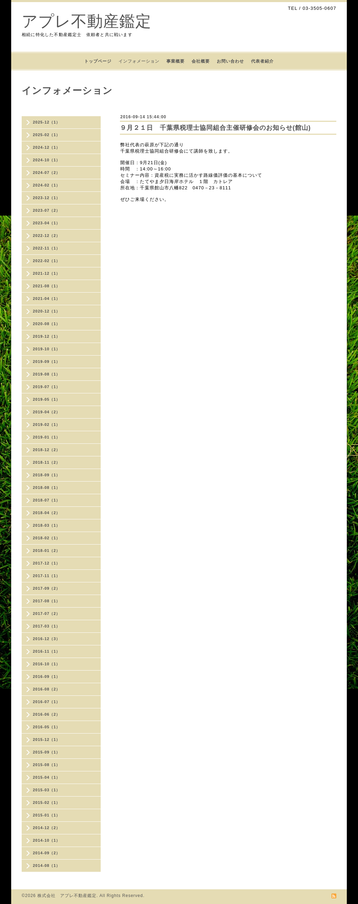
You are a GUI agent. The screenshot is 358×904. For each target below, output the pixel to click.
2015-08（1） (46, 765)
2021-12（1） (46, 273)
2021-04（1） (46, 298)
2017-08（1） (46, 601)
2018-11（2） (46, 462)
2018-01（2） (46, 550)
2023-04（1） (46, 223)
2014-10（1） (46, 840)
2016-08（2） (46, 689)
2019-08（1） (46, 374)
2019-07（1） (46, 387)
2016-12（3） (46, 639)
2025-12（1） (46, 122)
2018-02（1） (46, 538)
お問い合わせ (230, 61)
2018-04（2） (46, 513)
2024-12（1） (46, 147)
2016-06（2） (46, 714)
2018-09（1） (46, 475)
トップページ (98, 61)
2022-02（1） (46, 261)
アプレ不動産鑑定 (86, 21)
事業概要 (175, 61)
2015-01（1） (46, 815)
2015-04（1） (46, 777)
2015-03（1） (46, 790)
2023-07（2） (46, 210)
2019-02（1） (46, 424)
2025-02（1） (46, 135)
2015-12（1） (46, 739)
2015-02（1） (46, 802)
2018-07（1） (46, 500)
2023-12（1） (46, 198)
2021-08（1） (46, 286)
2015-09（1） (46, 752)
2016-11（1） (46, 651)
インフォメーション (139, 61)
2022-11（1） (46, 248)
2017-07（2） (46, 613)
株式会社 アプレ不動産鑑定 (66, 895)
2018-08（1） (46, 487)
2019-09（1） (46, 361)
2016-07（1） (46, 702)
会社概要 (201, 61)
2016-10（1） (46, 664)
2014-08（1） (46, 865)
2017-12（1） (46, 563)
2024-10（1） (46, 160)
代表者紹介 (262, 61)
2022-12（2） (46, 235)
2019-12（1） (46, 336)
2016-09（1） (46, 676)
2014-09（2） (46, 853)
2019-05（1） (46, 399)
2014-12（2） (46, 828)
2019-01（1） (46, 437)
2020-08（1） (46, 324)
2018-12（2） (46, 450)
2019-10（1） (46, 349)
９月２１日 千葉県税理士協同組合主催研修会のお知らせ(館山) (215, 127)
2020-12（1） (46, 311)
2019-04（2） (46, 412)
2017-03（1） (46, 626)
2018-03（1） (46, 525)
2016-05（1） (46, 727)
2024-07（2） (46, 172)
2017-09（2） (46, 588)
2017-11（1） (46, 576)
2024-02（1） (46, 185)
